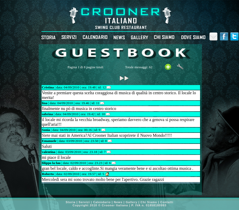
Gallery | (133, 202)
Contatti (166, 202)
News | (119, 202)
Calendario (102, 202)
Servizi (85, 202)
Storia (71, 202)
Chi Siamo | (150, 202)
